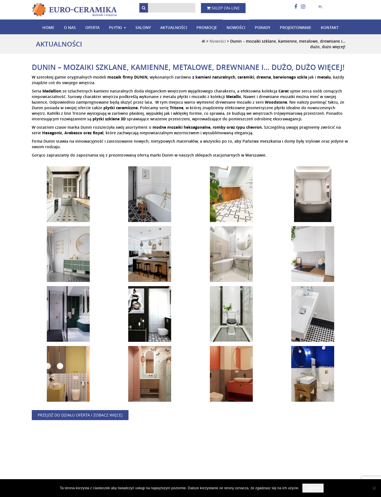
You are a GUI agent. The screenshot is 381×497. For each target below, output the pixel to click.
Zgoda (313, 488)
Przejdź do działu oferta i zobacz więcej (80, 415)
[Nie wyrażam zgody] (374, 488)
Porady (262, 27)
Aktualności (173, 27)
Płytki (115, 27)
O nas (70, 27)
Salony (143, 27)
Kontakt (330, 27)
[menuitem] (318, 6)
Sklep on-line (223, 8)
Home (48, 27)
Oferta (92, 27)
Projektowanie (295, 27)
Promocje (206, 27)
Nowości (236, 27)
